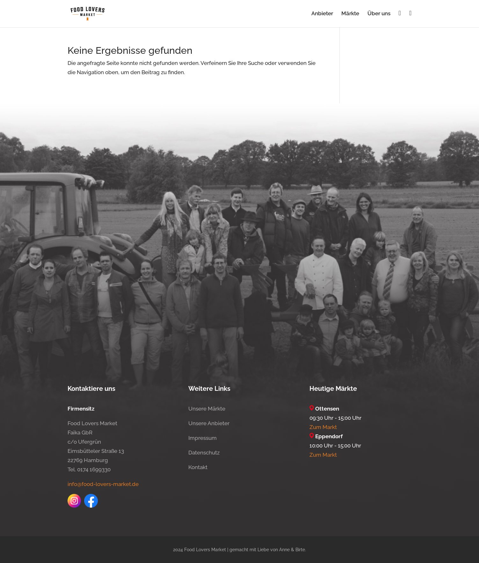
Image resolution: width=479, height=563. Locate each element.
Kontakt (197, 467)
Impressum (202, 438)
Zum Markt (323, 427)
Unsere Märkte (206, 408)
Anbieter (322, 14)
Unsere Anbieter (208, 423)
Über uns (378, 14)
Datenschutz (204, 452)
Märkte (350, 14)
